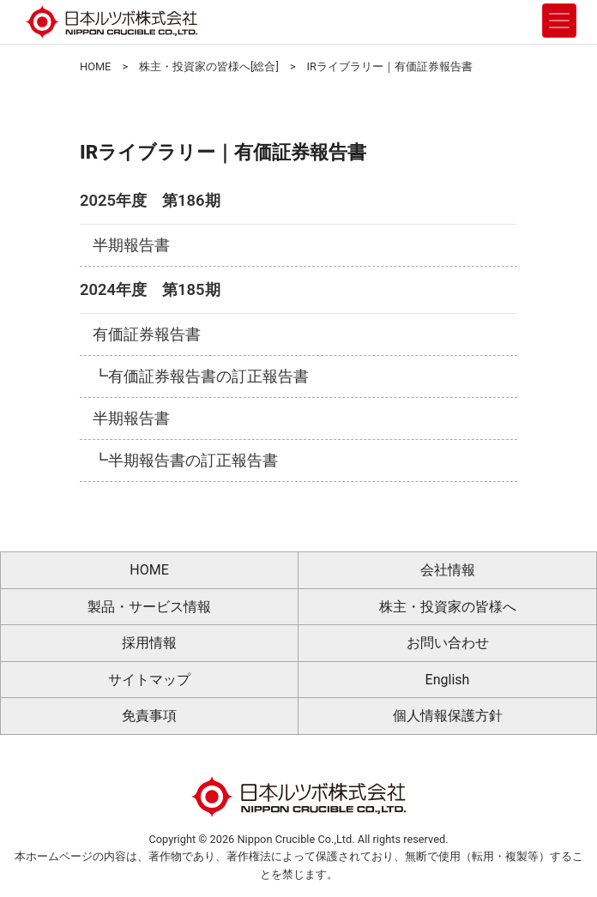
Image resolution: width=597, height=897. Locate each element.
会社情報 (447, 570)
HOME (95, 66)
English (447, 679)
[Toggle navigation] (559, 20)
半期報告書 (131, 245)
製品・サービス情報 (149, 607)
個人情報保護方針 (448, 715)
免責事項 (149, 715)
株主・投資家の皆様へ (447, 607)
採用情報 (149, 643)
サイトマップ (149, 679)
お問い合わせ (448, 643)
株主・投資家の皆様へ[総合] (209, 66)
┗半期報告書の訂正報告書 (185, 460)
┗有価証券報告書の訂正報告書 (201, 376)
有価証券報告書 (147, 334)
